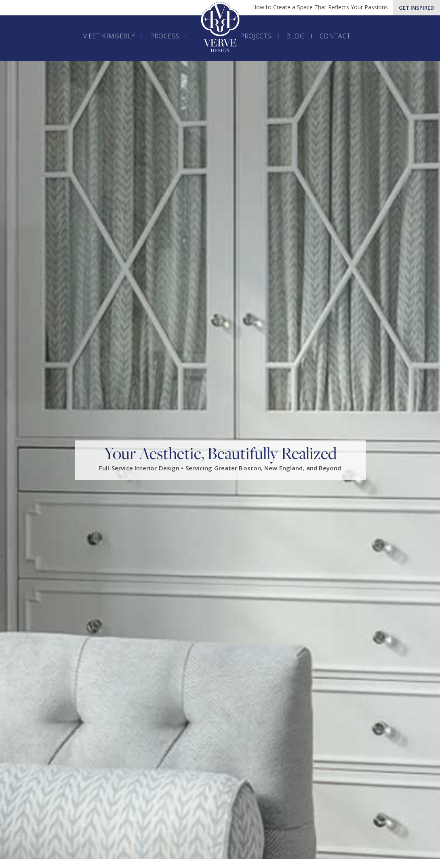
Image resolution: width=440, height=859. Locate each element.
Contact (335, 36)
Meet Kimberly (108, 36)
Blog (295, 36)
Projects (256, 36)
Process (164, 36)
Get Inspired (416, 7)
